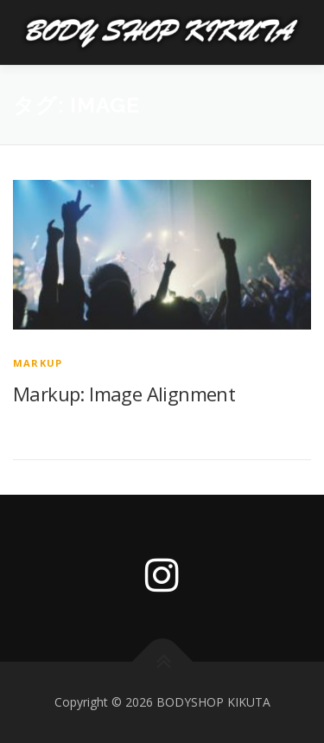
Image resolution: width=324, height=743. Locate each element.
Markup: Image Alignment (124, 394)
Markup (37, 362)
